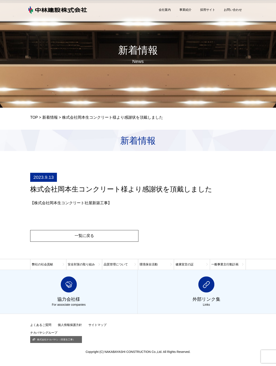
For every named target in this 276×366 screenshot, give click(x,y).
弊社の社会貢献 (42, 264)
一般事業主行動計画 (224, 264)
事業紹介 (185, 9)
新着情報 (50, 117)
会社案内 (165, 9)
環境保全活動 (149, 264)
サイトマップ (97, 325)
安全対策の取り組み (81, 264)
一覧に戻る (84, 236)
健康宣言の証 (185, 264)
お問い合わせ (233, 9)
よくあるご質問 (40, 325)
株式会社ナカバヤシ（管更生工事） (56, 339)
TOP (34, 117)
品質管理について (116, 264)
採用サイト (207, 9)
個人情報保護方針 (70, 325)
